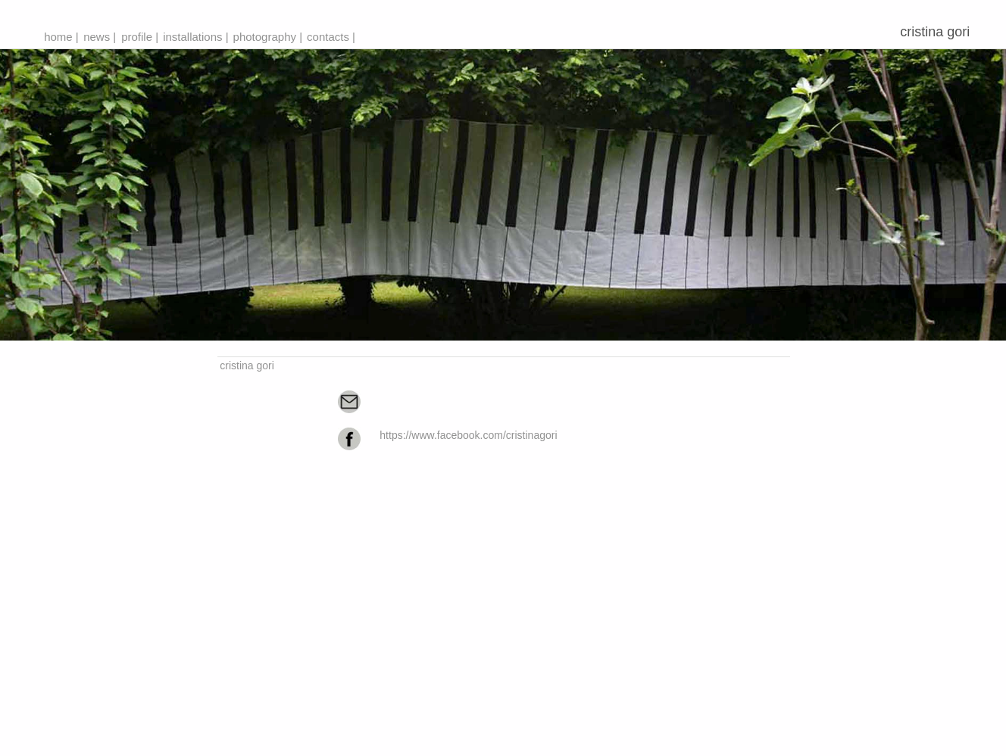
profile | (139, 36)
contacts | (331, 36)
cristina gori (938, 31)
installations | (195, 36)
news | (99, 36)
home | (61, 36)
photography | (267, 36)
